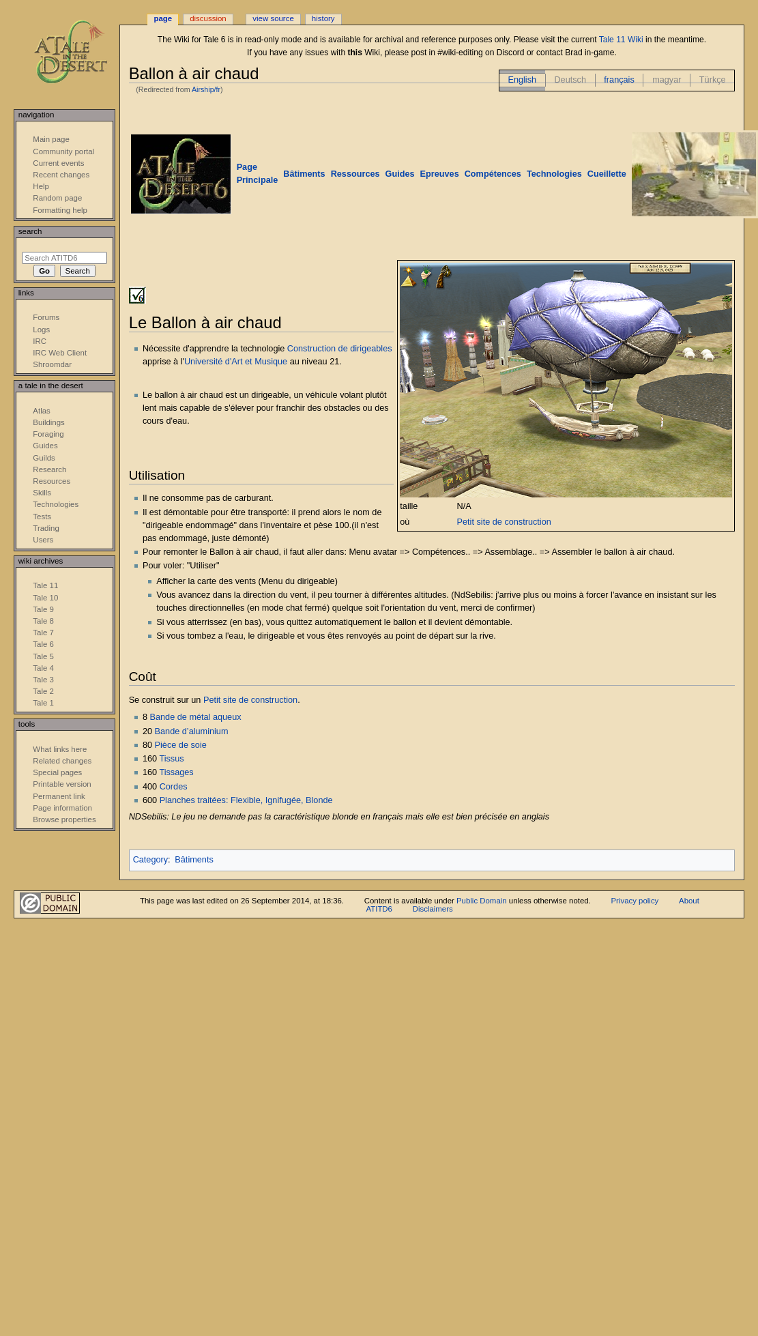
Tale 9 (43, 609)
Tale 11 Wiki (621, 39)
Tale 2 (43, 691)
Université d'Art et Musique (235, 361)
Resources (51, 481)
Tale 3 (43, 680)
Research (49, 469)
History (323, 18)
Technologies (55, 504)
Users (43, 540)
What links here (60, 749)
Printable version (62, 784)
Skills (42, 493)
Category (150, 860)
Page (163, 18)
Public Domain (481, 901)
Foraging (48, 434)
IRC (39, 341)
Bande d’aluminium (192, 731)
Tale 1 (43, 703)
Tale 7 (43, 632)
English (522, 80)
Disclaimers (433, 909)
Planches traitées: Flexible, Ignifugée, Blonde (246, 800)
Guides (45, 445)
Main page (51, 139)
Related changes (62, 761)
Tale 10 (45, 598)
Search (30, 231)
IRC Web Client (60, 353)
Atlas (41, 411)
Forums (46, 317)
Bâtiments (194, 860)
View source (272, 18)
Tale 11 (45, 585)
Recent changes (61, 175)
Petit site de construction (504, 522)
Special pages (57, 772)
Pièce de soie (181, 745)
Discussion (208, 18)
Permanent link (59, 796)
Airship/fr (206, 89)
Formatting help (60, 210)
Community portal (63, 151)
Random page (57, 198)
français (619, 80)
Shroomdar (52, 364)
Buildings (48, 422)
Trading (46, 528)
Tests (42, 516)
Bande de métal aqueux (196, 717)
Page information (62, 808)
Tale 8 (43, 621)
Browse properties (64, 819)
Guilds (44, 458)
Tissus (171, 759)
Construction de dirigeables (339, 348)
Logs (41, 329)
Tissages (176, 772)
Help (41, 186)
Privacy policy (635, 901)
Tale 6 (43, 644)
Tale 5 (43, 656)
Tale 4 (43, 668)
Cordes (174, 787)
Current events (58, 163)
